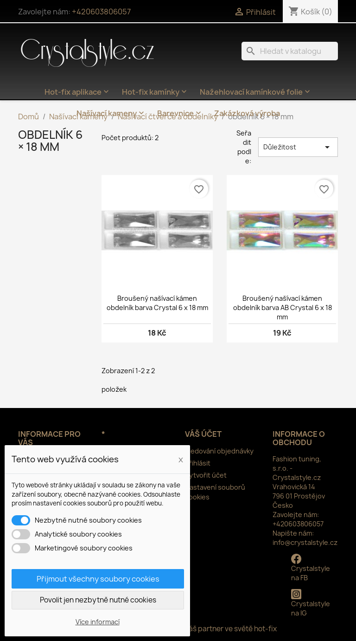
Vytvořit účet (206, 475)
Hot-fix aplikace (77, 92)
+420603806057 (101, 11)
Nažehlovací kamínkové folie (256, 92)
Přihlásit (197, 463)
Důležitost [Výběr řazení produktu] (298, 147)
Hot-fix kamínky (155, 92)
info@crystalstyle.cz (305, 542)
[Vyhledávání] (290, 51)
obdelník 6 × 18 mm (50, 141)
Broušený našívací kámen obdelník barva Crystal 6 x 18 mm (157, 303)
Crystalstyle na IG (310, 603)
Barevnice (180, 113)
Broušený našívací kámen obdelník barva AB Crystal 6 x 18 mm (282, 307)
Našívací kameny (111, 113)
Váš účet (203, 434)
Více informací (98, 621)
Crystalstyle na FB (310, 568)
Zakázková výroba (247, 113)
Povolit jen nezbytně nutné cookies (98, 600)
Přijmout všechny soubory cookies (98, 579)
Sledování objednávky (219, 451)
